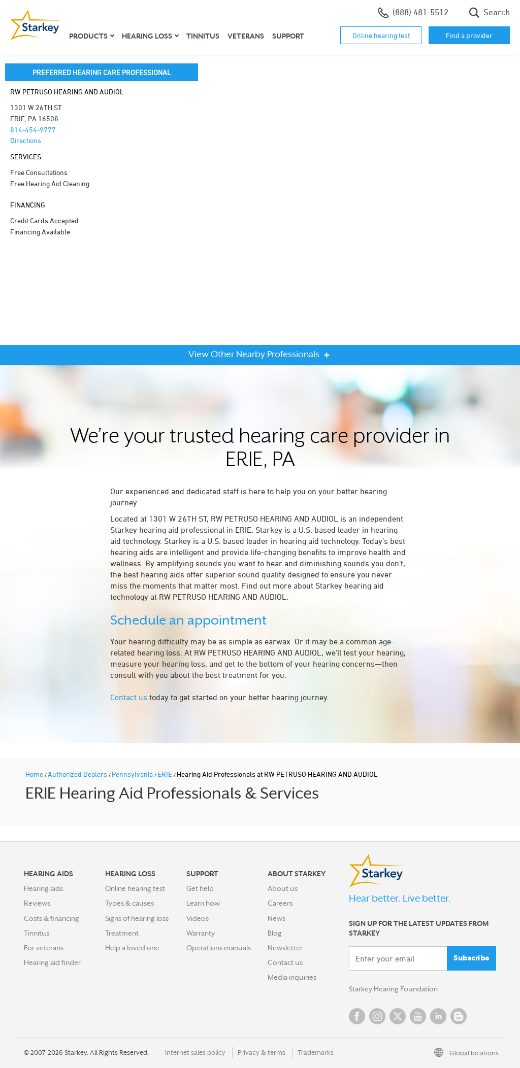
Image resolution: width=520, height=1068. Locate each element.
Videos (197, 918)
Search (489, 12)
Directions (25, 140)
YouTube (418, 1016)
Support (288, 36)
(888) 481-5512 (413, 12)
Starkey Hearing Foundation (393, 989)
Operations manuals (218, 948)
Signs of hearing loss (137, 918)
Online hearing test (381, 35)
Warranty (200, 933)
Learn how (203, 903)
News (276, 918)
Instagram (377, 1016)
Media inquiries (292, 977)
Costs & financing (51, 918)
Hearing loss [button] (147, 36)
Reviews (37, 903)
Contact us (128, 697)
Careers (280, 903)
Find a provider (469, 35)
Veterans (246, 36)
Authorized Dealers (78, 774)
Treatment (122, 933)
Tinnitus (202, 36)
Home (35, 774)
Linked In (438, 1016)
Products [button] (88, 36)
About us (283, 888)
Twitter (397, 1016)
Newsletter (285, 948)
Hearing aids (43, 888)
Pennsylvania (133, 774)
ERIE (165, 774)
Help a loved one (132, 948)
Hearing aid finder (52, 962)
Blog (275, 933)
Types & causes (129, 903)
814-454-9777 (33, 129)
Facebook (357, 1016)
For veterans (43, 948)
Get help (200, 888)
